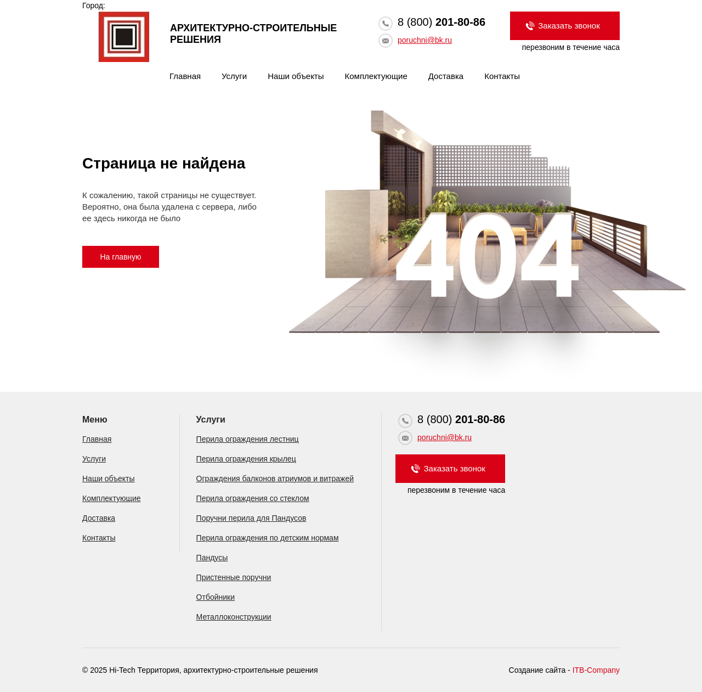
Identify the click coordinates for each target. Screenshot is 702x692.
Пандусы (212, 557)
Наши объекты (296, 76)
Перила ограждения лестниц (247, 439)
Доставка (445, 76)
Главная (185, 76)
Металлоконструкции (233, 616)
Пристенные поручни (233, 577)
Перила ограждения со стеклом (252, 498)
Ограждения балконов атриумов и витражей (275, 478)
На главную (120, 256)
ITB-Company (596, 670)
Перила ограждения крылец (246, 458)
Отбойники (215, 597)
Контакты (502, 76)
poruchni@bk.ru (425, 40)
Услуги (234, 76)
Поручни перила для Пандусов (251, 518)
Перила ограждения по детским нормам (267, 537)
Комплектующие (376, 76)
